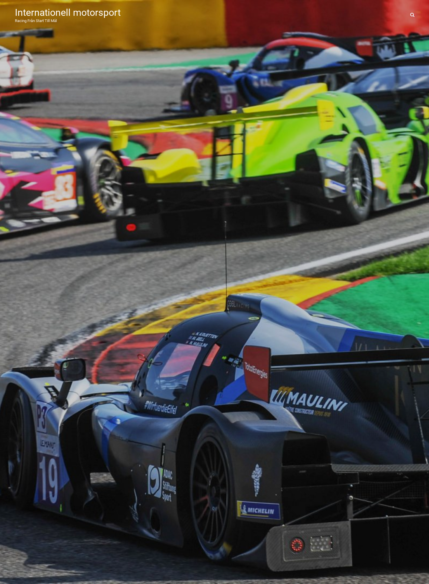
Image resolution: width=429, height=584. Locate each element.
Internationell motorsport (68, 12)
